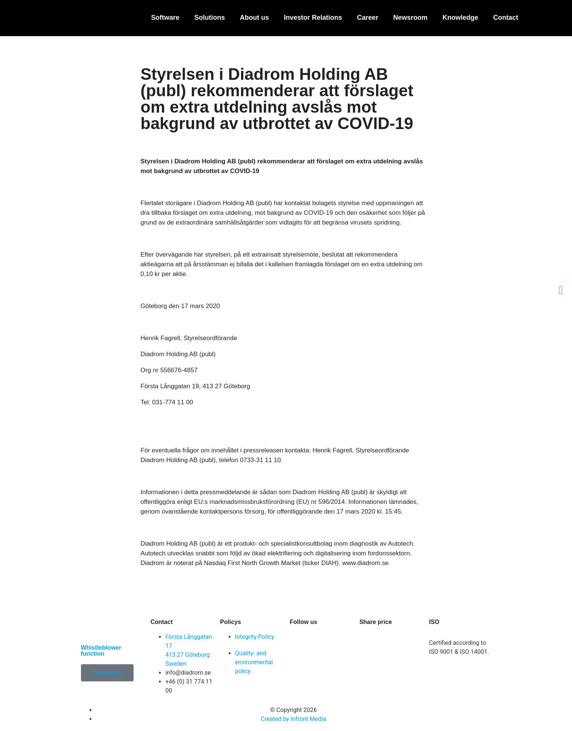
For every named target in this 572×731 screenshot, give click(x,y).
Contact (505, 17)
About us (254, 17)
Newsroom (410, 17)
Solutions (209, 17)
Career (367, 17)
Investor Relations (313, 17)
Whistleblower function (101, 650)
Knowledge (460, 17)
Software (165, 17)
